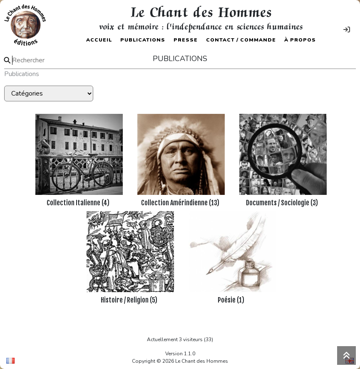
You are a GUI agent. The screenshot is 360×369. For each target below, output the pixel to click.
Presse (186, 40)
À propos (300, 40)
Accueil (99, 40)
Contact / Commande (241, 40)
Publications (142, 40)
